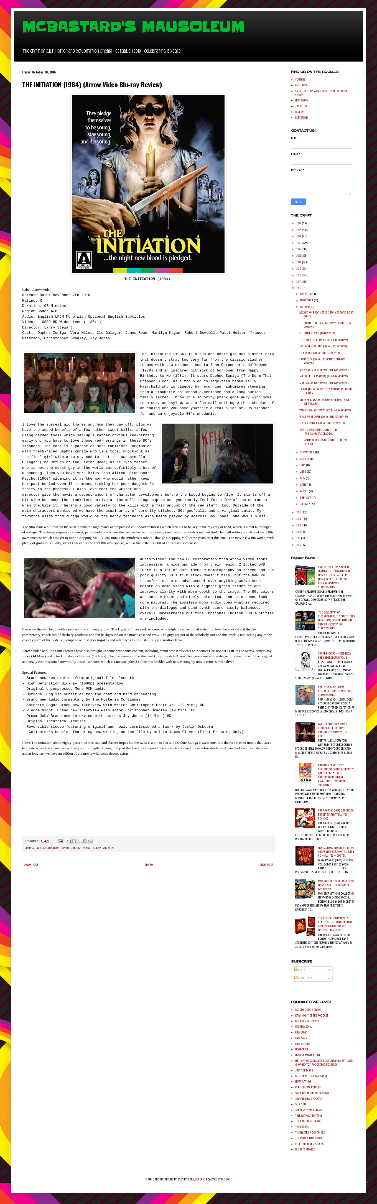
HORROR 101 (301, 1049)
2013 (299, 525)
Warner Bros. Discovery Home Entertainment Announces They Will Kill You (334, 730)
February (306, 498)
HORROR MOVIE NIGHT (307, 1055)
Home (149, 865)
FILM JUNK (301, 1032)
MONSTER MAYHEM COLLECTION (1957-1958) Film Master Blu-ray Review (336, 885)
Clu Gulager (53, 848)
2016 (299, 288)
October (305, 307)
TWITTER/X (301, 106)
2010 (299, 545)
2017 (298, 282)
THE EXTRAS (302, 1127)
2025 (299, 230)
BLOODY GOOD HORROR (308, 1010)
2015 (299, 512)
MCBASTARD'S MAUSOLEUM (133, 27)
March (304, 491)
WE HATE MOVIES (305, 1149)
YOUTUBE (300, 80)
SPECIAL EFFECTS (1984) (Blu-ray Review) (323, 376)
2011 (298, 538)
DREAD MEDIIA (303, 1027)
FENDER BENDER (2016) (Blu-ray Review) (323, 423)
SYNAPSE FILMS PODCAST (309, 1110)
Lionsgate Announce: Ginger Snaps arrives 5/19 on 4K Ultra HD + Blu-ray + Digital (336, 852)
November (307, 300)
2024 (299, 236)
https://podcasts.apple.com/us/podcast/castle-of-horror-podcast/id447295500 (324, 1062)
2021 (298, 256)
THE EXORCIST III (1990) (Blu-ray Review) (323, 340)
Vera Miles (108, 848)
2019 (299, 269)
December (307, 294)
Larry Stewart (85, 848)
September (307, 452)
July (303, 465)
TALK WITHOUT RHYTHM (308, 1116)
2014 (299, 519)
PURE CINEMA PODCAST (308, 1087)
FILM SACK (301, 1038)
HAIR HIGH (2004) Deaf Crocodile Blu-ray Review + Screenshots (335, 691)
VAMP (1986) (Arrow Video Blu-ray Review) (325, 410)
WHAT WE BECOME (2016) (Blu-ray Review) (324, 417)
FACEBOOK (301, 85)
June (303, 472)
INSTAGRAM (302, 100)
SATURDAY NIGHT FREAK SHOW (312, 1093)
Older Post (266, 865)
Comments (303, 978)
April (303, 485)
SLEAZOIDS (301, 1104)
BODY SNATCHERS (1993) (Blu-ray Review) (324, 370)
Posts (299, 970)
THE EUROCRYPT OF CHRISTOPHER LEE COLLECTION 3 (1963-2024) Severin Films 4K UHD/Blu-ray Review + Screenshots (336, 620)
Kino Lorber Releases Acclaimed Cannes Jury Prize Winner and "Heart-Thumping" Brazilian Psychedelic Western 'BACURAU (336, 775)
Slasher (97, 848)
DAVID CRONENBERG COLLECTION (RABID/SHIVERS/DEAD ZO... (318, 432)
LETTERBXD (301, 117)
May (303, 478)
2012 (298, 532)
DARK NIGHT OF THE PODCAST (311, 1015)
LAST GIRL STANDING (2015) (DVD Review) (323, 346)
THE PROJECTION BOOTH (309, 1138)
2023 (299, 243)
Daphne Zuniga (69, 848)
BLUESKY (300, 112)
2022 (299, 249)
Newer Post (31, 865)
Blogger (226, 1179)
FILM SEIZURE (302, 1044)
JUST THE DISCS (304, 1070)
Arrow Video (38, 848)
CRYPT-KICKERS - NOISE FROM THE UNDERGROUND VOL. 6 (334, 655)
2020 (299, 262)
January (305, 504)
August (305, 459)
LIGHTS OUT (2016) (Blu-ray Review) (320, 353)
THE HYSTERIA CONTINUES (310, 1132)
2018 (299, 275)
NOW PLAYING (303, 1081)
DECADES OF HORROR (307, 1021)
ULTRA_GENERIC (196, 1179)
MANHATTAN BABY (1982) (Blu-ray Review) (324, 383)
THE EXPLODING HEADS (308, 1121)
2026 (299, 223)
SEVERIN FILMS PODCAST (309, 1099)
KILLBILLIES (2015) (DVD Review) (318, 333)
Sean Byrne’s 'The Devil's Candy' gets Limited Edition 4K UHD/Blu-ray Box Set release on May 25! (335, 924)
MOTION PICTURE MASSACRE (311, 1076)
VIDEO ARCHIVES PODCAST (310, 1144)
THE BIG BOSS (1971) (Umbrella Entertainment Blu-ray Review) (335, 814)
